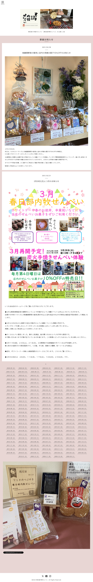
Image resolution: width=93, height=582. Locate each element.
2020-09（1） (35, 401)
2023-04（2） (82, 383)
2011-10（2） (23, 445)
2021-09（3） (58, 394)
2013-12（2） (11, 434)
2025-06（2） (59, 371)
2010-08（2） (11, 452)
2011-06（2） (70, 445)
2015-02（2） (47, 427)
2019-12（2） (23, 405)
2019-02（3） (47, 408)
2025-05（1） (71, 371)
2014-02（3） (70, 430)
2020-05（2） (58, 401)
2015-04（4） (23, 427)
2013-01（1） (58, 438)
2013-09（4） (47, 434)
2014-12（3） (70, 427)
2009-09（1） (70, 456)
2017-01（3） (70, 416)
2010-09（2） (82, 449)
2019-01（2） (58, 408)
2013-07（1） (70, 434)
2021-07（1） (82, 394)
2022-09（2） (82, 386)
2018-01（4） (58, 412)
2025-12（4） (70, 368)
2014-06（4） (35, 430)
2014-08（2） (23, 430)
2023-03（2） (11, 386)
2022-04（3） (58, 390)
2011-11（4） (11, 445)
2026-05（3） (11, 368)
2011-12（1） (82, 441)
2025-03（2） (11, 375)
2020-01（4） (11, 405)
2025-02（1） (23, 375)
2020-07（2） (47, 401)
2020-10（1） (23, 401)
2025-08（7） (35, 371)
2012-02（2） (70, 441)
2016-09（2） (11, 419)
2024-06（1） (23, 379)
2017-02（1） (58, 416)
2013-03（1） (35, 438)
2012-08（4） (35, 441)
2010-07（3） (23, 452)
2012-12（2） (70, 438)
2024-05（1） (35, 379)
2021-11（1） (35, 394)
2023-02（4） (23, 386)
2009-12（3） (35, 456)
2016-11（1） (82, 416)
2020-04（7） (70, 401)
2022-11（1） (58, 386)
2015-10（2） (47, 423)
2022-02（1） (82, 390)
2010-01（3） (23, 456)
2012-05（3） (58, 441)
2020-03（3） (82, 401)
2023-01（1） (35, 386)
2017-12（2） (70, 412)
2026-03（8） (35, 368)
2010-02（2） (82, 452)
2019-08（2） (70, 405)
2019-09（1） (58, 405)
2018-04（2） (23, 412)
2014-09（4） (11, 430)
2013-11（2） (23, 434)
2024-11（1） (58, 375)
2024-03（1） (58, 379)
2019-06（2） (11, 408)
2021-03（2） (47, 397)
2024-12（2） (47, 375)
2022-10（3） (70, 386)
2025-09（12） (23, 371)
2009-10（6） (58, 456)
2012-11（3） (82, 438)
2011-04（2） (11, 449)
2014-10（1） (82, 427)
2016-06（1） (47, 419)
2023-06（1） (70, 383)
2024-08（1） (82, 375)
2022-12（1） (47, 386)
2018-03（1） (35, 412)
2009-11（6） (47, 456)
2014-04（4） (58, 430)
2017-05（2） (47, 416)
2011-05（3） (82, 445)
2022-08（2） (11, 390)
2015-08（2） (58, 423)
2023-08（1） (47, 383)
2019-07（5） (82, 405)
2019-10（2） (47, 405)
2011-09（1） (35, 445)
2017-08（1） (23, 416)
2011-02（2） (35, 449)
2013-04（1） (23, 438)
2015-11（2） (35, 423)
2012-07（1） (47, 441)
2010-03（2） (70, 452)
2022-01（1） (11, 394)
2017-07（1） (35, 416)
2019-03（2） (35, 408)
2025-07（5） (47, 371)
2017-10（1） (11, 416)
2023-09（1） (35, 383)
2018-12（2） (70, 408)
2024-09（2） (70, 375)
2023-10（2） (23, 383)
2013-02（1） (47, 438)
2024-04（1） (47, 379)
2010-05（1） (47, 452)
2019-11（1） (35, 405)
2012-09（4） (23, 441)
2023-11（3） (11, 383)
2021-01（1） (70, 397)
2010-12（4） (47, 449)
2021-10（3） (47, 394)
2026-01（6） (58, 368)
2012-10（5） (11, 441)
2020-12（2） (82, 397)
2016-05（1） (58, 419)
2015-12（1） (23, 423)
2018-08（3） (82, 408)
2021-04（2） (35, 397)
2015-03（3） (35, 427)
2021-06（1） (11, 397)
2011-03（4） (23, 449)
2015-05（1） (11, 427)
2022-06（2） (35, 390)
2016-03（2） (82, 419)
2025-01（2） (35, 375)
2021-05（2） (23, 397)
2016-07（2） (35, 419)
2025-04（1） (83, 371)
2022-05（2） (47, 390)
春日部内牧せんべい (42, 580)
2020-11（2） (11, 401)
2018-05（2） (11, 412)
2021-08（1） (70, 394)
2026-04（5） (23, 368)
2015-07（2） (70, 423)
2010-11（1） (58, 449)
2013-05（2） (11, 438)
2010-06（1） (35, 452)
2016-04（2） (70, 419)
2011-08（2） (47, 445)
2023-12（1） (82, 379)
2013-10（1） (35, 434)
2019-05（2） (23, 408)
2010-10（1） (70, 449)
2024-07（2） (11, 379)
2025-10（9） (10, 371)
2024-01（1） (70, 379)
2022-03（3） (70, 390)
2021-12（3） (23, 394)
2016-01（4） (11, 423)
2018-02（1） (47, 412)
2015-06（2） (82, 423)
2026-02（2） (47, 368)
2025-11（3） (82, 368)
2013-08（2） (58, 434)
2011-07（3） (58, 445)
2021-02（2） (58, 397)
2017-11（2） (82, 412)
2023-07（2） (58, 383)
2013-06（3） (82, 434)
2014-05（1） (47, 430)
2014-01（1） (82, 430)
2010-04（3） (58, 452)
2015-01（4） (58, 427)
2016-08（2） (23, 419)
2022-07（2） (23, 390)
